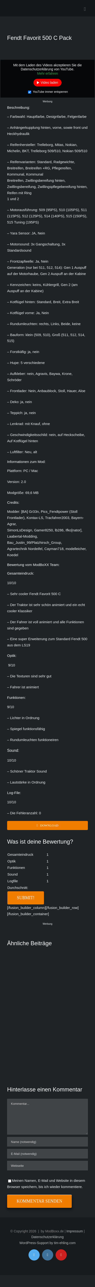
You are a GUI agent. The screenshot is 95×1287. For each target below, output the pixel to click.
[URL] (47, 1165)
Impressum (74, 1231)
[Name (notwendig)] (47, 1142)
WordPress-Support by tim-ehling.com (47, 1243)
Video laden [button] (49, 82)
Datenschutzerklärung (47, 1237)
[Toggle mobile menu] (85, 9)
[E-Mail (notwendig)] (47, 1153)
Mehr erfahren (47, 73)
